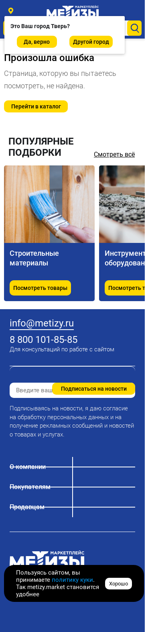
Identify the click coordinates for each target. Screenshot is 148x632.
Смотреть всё (114, 154)
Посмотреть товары (40, 288)
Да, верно (37, 42)
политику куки (72, 579)
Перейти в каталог (36, 106)
